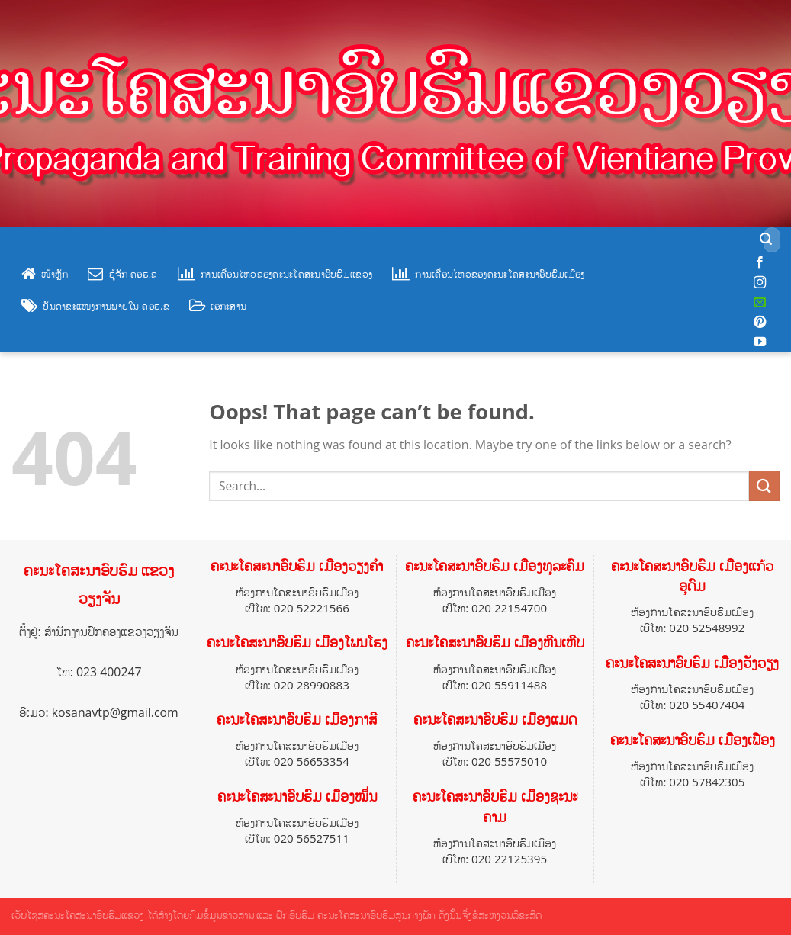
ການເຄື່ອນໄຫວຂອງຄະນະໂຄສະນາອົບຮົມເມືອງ (488, 273)
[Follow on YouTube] (760, 342)
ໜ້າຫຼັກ (44, 273)
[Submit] (767, 240)
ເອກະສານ (217, 305)
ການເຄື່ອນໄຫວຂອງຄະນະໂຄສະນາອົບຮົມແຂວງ (275, 273)
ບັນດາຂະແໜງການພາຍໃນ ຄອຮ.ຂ (95, 305)
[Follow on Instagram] (760, 283)
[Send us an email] (760, 303)
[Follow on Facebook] (760, 263)
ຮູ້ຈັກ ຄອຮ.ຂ (122, 273)
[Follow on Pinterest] (760, 322)
